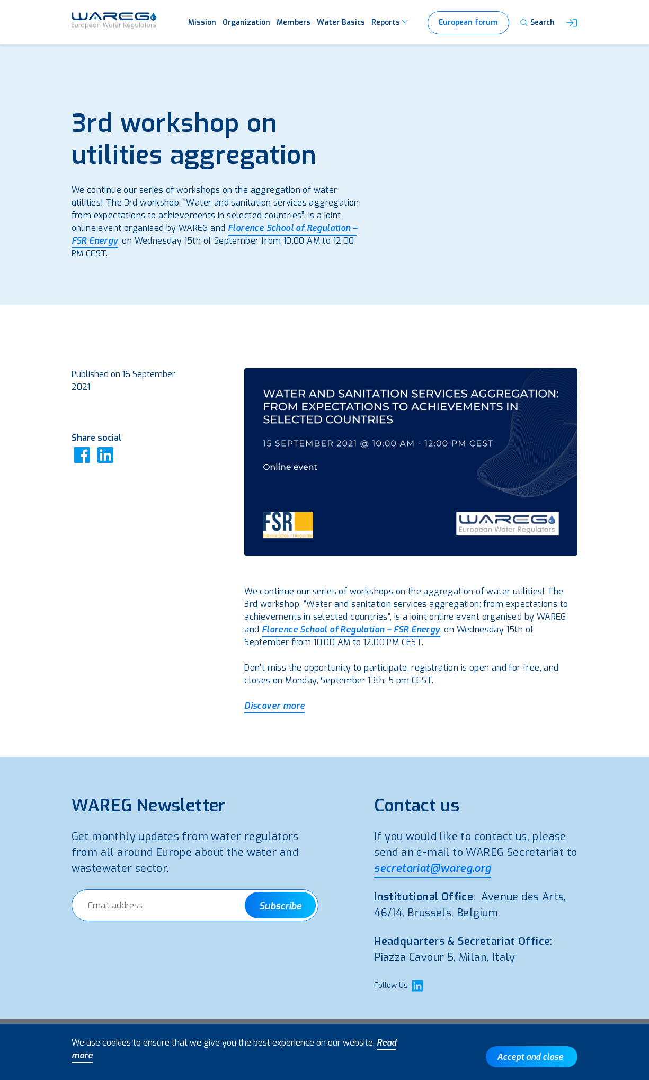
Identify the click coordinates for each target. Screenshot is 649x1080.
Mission (202, 22)
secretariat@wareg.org (432, 868)
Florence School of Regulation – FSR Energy (351, 629)
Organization (246, 22)
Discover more (274, 705)
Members (293, 22)
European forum (468, 22)
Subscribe (280, 906)
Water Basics (341, 22)
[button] (571, 23)
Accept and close (530, 1057)
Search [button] (542, 22)
